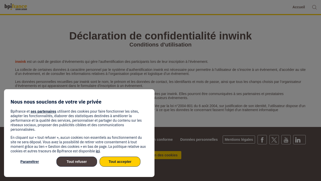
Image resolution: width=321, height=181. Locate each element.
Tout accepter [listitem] (120, 162)
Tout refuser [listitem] (77, 162)
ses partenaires (43, 111)
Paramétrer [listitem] (29, 162)
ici (98, 151)
